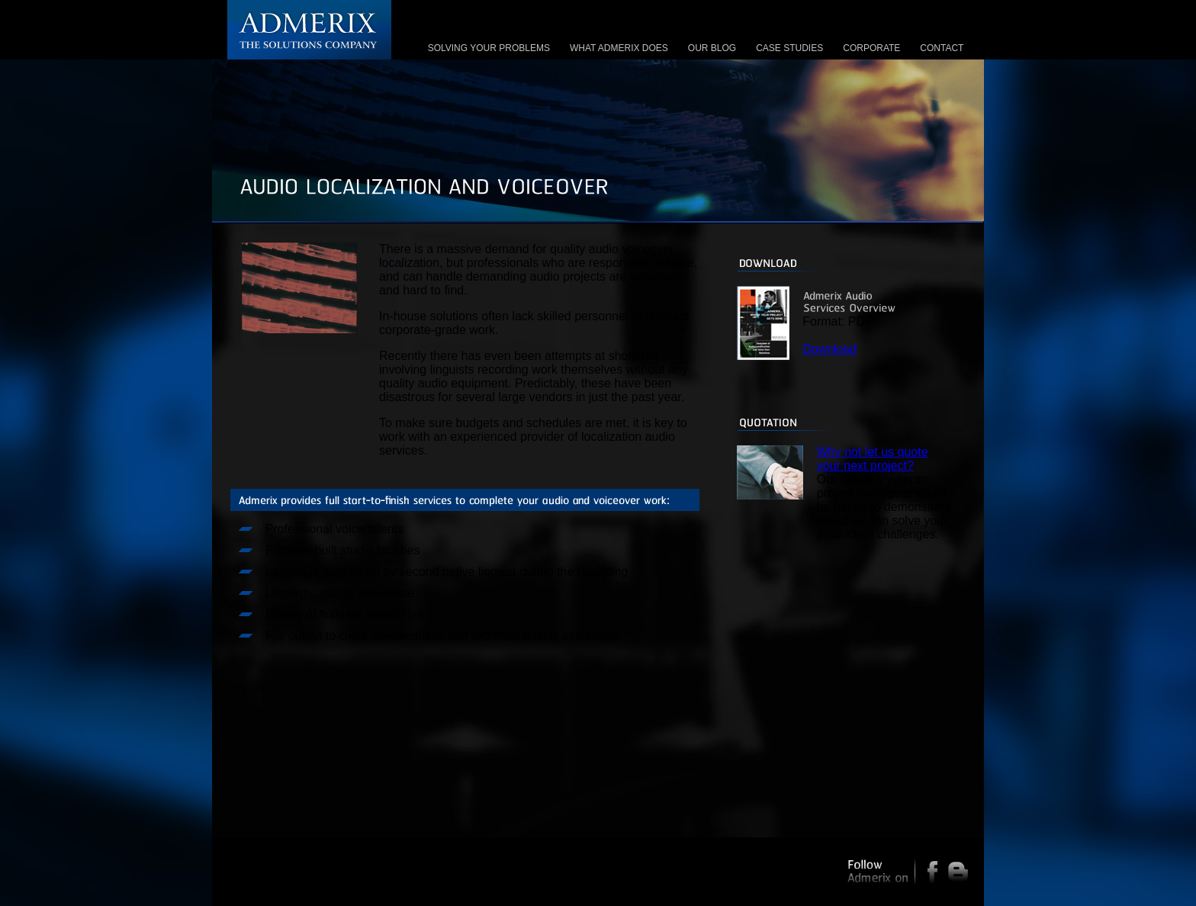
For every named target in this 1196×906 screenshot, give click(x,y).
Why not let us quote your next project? (872, 458)
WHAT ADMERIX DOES (619, 48)
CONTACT (941, 48)
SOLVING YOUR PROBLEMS (489, 48)
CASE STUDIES (789, 48)
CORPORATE (871, 48)
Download (829, 348)
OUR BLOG (712, 48)
